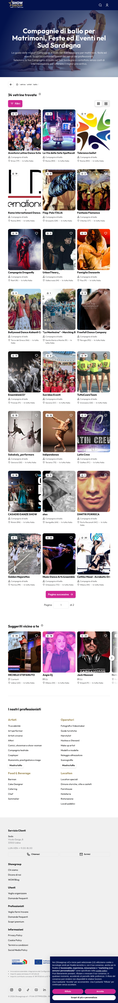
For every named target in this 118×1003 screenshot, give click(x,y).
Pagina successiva (60, 594)
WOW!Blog (13, 879)
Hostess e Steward (70, 740)
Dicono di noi (14, 874)
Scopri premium (16, 921)
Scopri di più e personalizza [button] (84, 997)
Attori (11, 740)
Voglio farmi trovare (18, 911)
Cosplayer (13, 755)
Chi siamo (13, 869)
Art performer (15, 730)
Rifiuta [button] (68, 991)
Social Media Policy (17, 950)
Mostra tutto (15, 765)
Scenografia (67, 760)
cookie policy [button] (101, 971)
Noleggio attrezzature (71, 755)
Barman (12, 779)
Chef (10, 793)
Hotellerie (66, 793)
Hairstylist (66, 735)
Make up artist (68, 745)
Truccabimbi (14, 725)
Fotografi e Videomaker (73, 725)
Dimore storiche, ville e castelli (76, 784)
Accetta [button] (100, 991)
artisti (29, 84)
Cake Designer (15, 784)
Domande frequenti (18, 898)
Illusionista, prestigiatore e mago (24, 760)
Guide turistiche (69, 730)
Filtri (15, 103)
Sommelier (13, 798)
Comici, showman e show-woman (25, 745)
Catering (12, 789)
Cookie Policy (15, 940)
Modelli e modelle (69, 750)
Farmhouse (66, 789)
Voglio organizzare (17, 893)
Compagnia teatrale (18, 750)
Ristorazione (67, 798)
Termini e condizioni (18, 945)
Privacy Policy (15, 935)
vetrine (22, 84)
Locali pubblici (68, 803)
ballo (35, 84)
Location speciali (69, 779)
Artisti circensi (15, 735)
